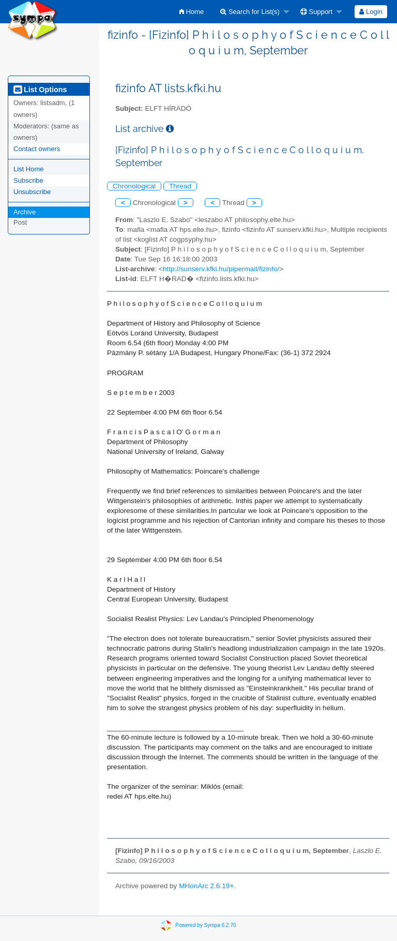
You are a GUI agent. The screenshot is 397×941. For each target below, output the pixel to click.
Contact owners (36, 149)
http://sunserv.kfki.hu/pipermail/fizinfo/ (221, 269)
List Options (40, 89)
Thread (180, 186)
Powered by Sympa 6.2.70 (205, 925)
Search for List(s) (250, 12)
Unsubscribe (32, 192)
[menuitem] (191, 11)
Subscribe (28, 180)
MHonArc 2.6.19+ (206, 886)
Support (316, 12)
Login (370, 12)
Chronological (134, 186)
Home (191, 12)
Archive (24, 212)
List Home (28, 169)
